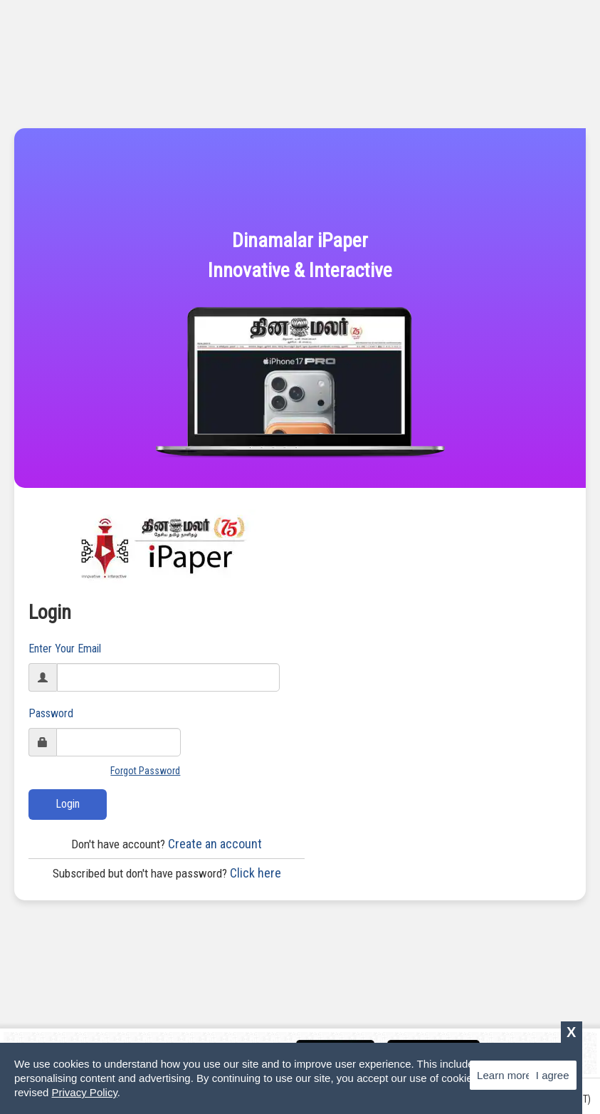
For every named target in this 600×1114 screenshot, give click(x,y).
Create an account (166, 843)
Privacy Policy (84, 1092)
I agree (552, 1075)
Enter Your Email (64, 648)
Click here (167, 872)
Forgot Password (145, 770)
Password (50, 713)
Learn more (504, 1075)
